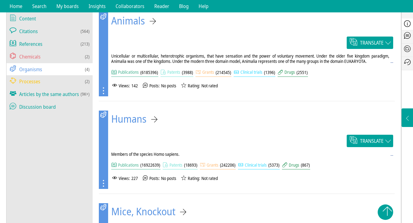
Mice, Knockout (143, 211)
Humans (129, 118)
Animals (128, 20)
